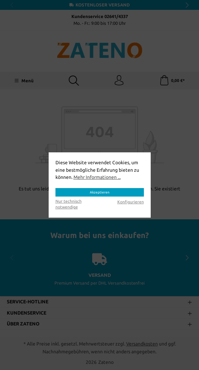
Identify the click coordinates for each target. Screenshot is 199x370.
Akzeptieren (100, 192)
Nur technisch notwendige (68, 204)
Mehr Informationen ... (97, 177)
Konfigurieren (130, 202)
